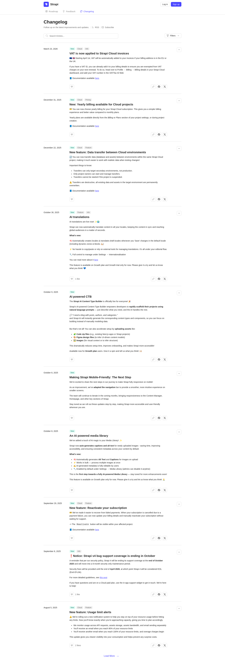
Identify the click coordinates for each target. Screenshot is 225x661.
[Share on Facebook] (159, 86)
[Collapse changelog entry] (179, 49)
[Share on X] (164, 86)
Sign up (176, 4)
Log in (165, 4)
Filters (173, 36)
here (97, 78)
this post (103, 577)
